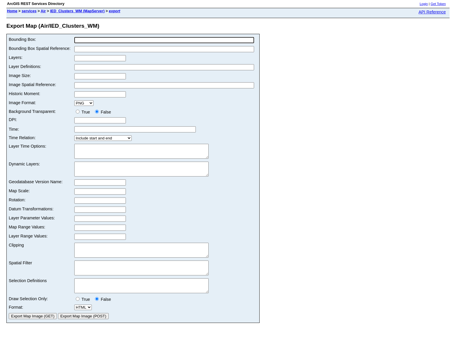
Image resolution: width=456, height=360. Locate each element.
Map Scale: (19, 196)
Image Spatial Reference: (32, 84)
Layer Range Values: (28, 241)
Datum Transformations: (31, 214)
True (84, 112)
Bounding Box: (22, 39)
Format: (16, 320)
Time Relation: (22, 137)
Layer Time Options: (27, 146)
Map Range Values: (27, 232)
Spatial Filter (20, 270)
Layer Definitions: (25, 66)
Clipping (16, 250)
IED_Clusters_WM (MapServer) (77, 11)
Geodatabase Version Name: (36, 187)
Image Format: (22, 102)
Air (43, 11)
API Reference (432, 12)
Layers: (15, 57)
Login (424, 4)
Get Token (438, 4)
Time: (14, 129)
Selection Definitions (28, 291)
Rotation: (17, 205)
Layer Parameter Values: (32, 223)
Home (12, 11)
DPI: (13, 119)
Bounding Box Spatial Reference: (40, 48)
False (103, 112)
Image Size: (20, 75)
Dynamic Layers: (24, 166)
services (29, 11)
